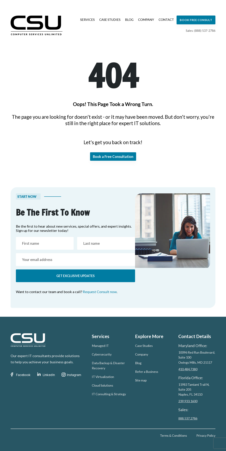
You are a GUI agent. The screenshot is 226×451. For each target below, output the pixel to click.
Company (146, 20)
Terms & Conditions (173, 435)
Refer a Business (146, 372)
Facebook (21, 375)
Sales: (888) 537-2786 (200, 30)
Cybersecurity (102, 354)
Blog (129, 20)
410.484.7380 (187, 369)
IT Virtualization (103, 377)
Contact (166, 20)
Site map (141, 380)
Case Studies (109, 20)
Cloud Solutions (102, 385)
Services (87, 20)
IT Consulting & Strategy (109, 394)
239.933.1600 (187, 401)
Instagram (71, 375)
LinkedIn (46, 375)
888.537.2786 (187, 418)
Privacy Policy (205, 435)
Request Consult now (100, 292)
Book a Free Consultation (113, 156)
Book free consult (196, 20)
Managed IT (100, 346)
